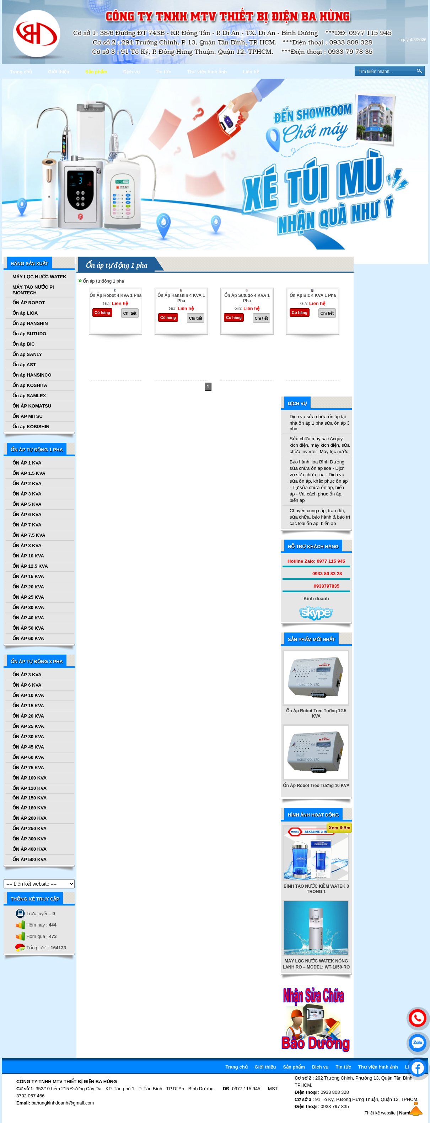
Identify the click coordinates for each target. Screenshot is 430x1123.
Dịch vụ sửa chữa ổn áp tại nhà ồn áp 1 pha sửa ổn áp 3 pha (320, 422)
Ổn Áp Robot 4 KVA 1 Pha (115, 295)
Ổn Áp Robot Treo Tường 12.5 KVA (316, 713)
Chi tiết (129, 313)
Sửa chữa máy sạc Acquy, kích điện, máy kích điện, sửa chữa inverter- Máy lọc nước (320, 445)
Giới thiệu (58, 71)
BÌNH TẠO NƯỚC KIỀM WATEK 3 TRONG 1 (316, 889)
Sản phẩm (96, 71)
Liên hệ (251, 71)
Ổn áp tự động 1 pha (103, 281)
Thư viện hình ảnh (207, 71)
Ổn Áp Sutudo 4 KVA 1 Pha (247, 298)
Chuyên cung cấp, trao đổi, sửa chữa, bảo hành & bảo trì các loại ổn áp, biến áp (320, 517)
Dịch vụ (131, 71)
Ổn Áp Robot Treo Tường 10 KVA (316, 785)
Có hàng (102, 312)
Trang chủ (21, 71)
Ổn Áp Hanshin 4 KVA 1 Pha (181, 298)
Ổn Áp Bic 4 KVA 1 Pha (313, 295)
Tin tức (163, 71)
